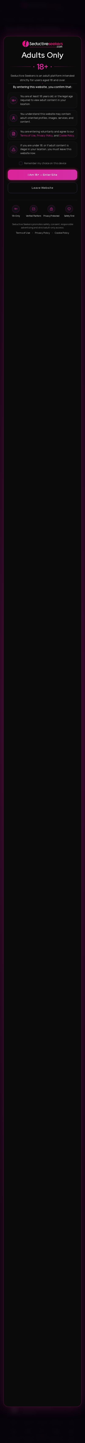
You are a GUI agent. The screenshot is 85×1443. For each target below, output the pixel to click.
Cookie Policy (66, 135)
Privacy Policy (45, 135)
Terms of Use (28, 135)
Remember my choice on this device (42, 163)
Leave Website (42, 188)
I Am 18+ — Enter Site (42, 175)
